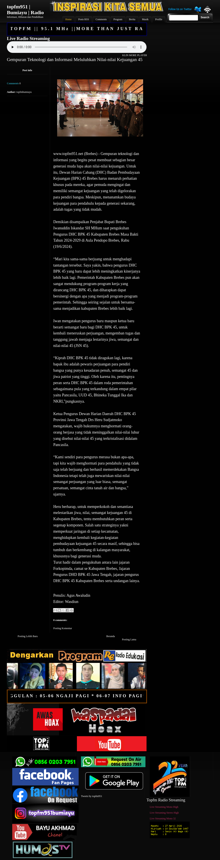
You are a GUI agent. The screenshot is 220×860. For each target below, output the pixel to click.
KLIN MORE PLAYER (134, 55)
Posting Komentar (62, 628)
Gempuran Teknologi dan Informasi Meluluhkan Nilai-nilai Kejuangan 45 (74, 59)
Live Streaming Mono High (164, 806)
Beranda (110, 636)
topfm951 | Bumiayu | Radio (25, 9)
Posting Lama (129, 639)
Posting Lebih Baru (28, 636)
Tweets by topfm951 (91, 796)
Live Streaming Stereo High (164, 812)
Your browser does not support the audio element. (77, 47)
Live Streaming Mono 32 (163, 818)
